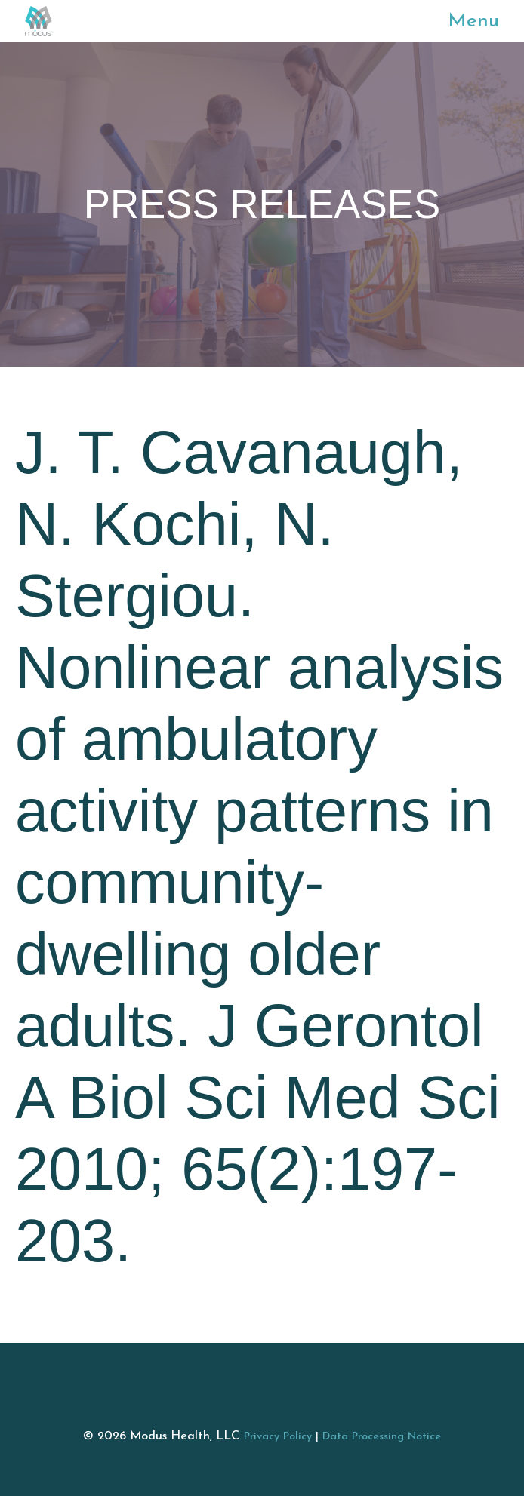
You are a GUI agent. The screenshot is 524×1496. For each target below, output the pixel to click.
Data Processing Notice (381, 1436)
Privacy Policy (278, 1436)
